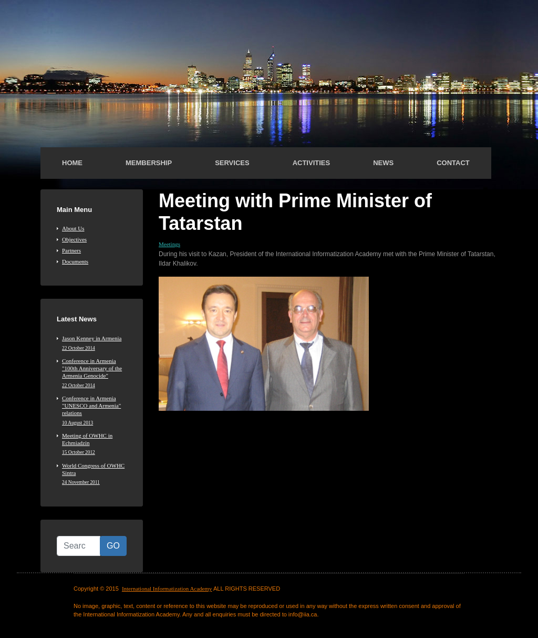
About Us (73, 228)
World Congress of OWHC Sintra (94, 474)
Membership (149, 163)
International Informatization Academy (167, 588)
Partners (71, 250)
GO (113, 545)
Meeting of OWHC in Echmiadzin (94, 444)
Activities (311, 163)
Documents (75, 261)
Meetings (169, 244)
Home (72, 163)
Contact (453, 163)
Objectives (74, 239)
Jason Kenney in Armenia (94, 343)
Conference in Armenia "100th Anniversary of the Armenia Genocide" (94, 373)
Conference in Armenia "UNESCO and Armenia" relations (94, 410)
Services (232, 163)
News (383, 163)
